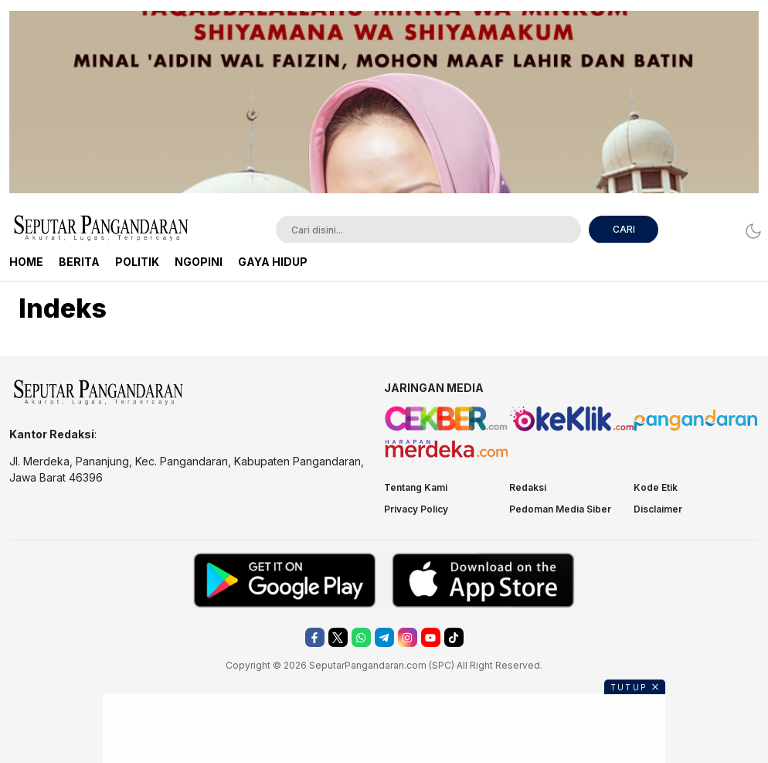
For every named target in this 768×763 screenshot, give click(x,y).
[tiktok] (454, 637)
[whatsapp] (361, 637)
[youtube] (430, 637)
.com (415, 665)
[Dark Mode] (749, 230)
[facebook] (315, 637)
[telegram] (384, 637)
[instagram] (407, 637)
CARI (624, 229)
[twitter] (338, 637)
